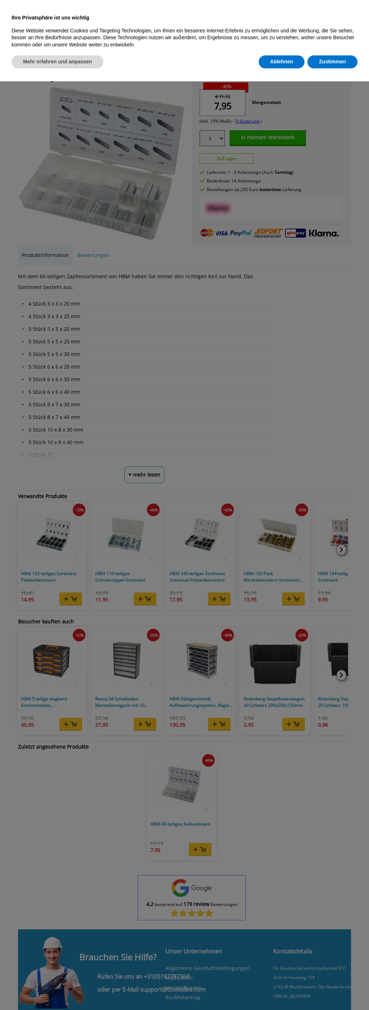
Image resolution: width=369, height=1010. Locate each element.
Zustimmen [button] (332, 61)
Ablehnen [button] (281, 61)
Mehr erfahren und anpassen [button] (57, 61)
